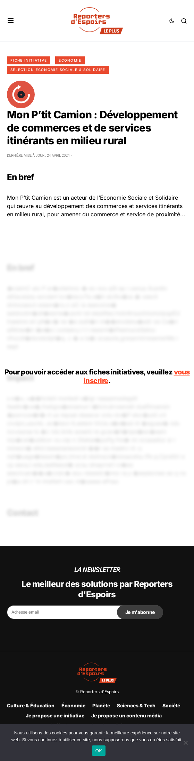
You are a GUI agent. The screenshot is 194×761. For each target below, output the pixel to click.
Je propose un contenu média (126, 715)
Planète (101, 705)
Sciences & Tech (136, 705)
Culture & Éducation (30, 705)
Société (171, 705)
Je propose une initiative (55, 715)
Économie (70, 60)
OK (98, 750)
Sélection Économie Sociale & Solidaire (58, 69)
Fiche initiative (28, 60)
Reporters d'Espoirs (99, 691)
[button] (10, 21)
